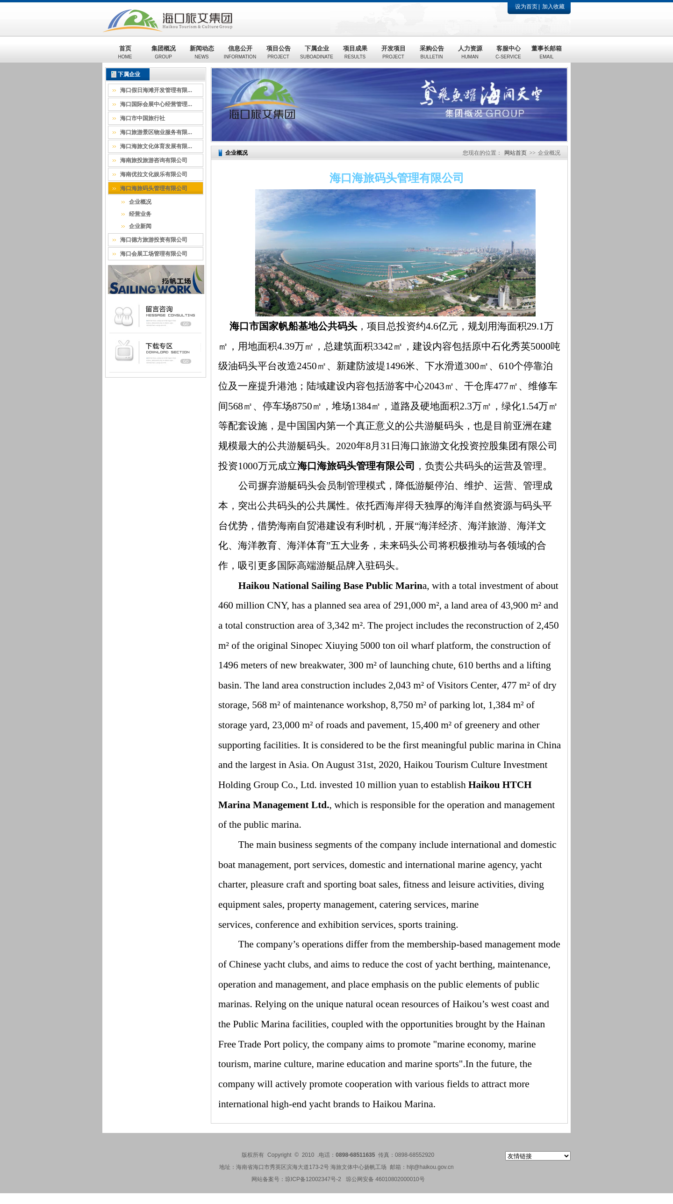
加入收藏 (553, 6)
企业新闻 (140, 226)
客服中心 (508, 52)
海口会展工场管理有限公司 (153, 254)
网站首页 (515, 153)
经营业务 (140, 214)
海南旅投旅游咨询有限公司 (153, 160)
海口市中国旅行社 (142, 118)
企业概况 (140, 202)
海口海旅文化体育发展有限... (156, 146)
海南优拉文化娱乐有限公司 (153, 174)
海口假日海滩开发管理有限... (156, 90)
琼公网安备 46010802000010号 (385, 1179)
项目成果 (355, 52)
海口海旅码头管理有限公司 (153, 188)
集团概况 (163, 52)
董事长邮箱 (546, 52)
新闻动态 (202, 52)
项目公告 (278, 52)
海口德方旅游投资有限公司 (153, 239)
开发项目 (393, 52)
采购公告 (432, 52)
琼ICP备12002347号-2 (313, 1179)
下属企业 (316, 52)
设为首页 (526, 6)
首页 (125, 52)
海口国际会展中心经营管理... (156, 104)
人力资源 (470, 52)
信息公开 (240, 52)
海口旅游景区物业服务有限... (156, 132)
